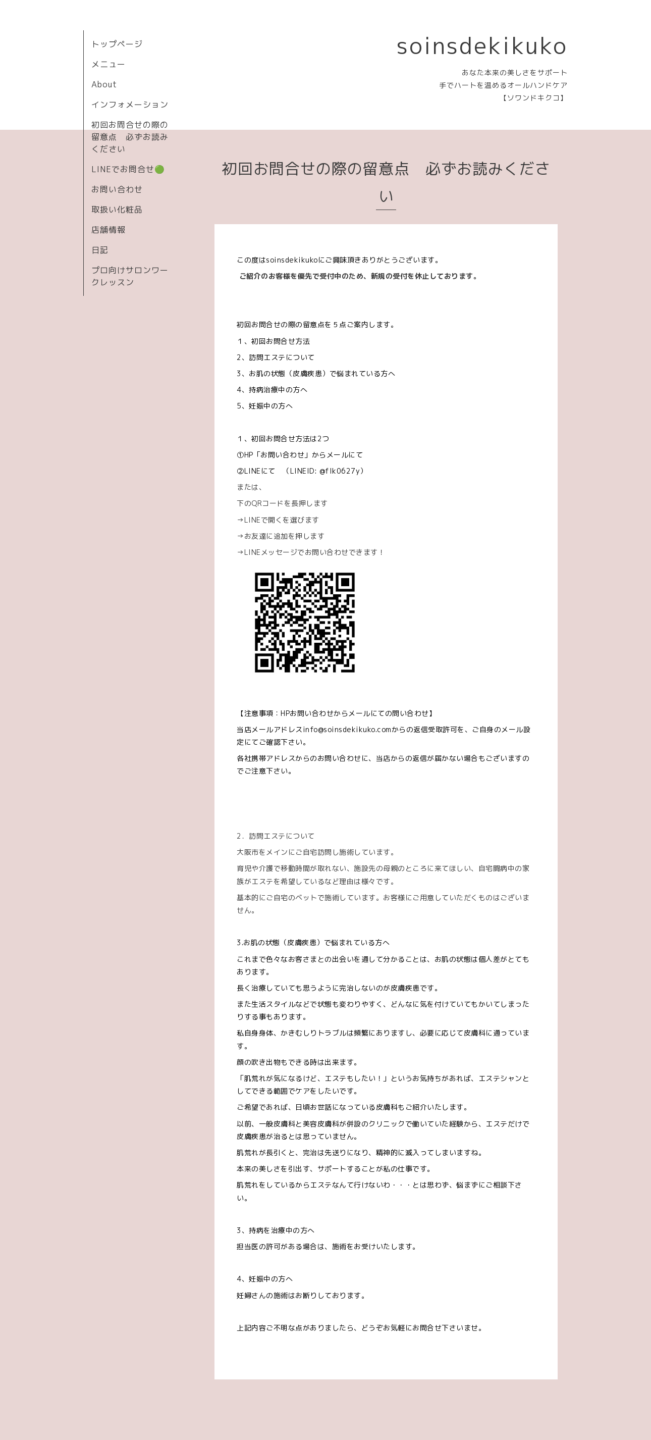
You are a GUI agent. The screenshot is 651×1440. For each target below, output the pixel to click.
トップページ (117, 43)
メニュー (108, 64)
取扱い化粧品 (117, 209)
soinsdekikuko (482, 45)
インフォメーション (130, 104)
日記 (99, 249)
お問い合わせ (117, 189)
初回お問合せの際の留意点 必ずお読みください (130, 137)
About (104, 84)
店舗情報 (108, 229)
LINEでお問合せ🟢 (128, 169)
